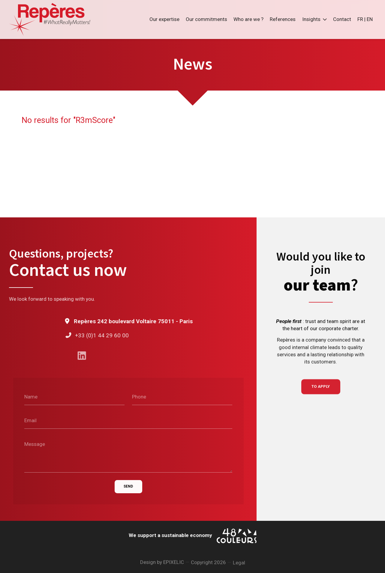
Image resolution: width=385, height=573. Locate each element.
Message (34, 444)
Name (31, 397)
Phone (139, 397)
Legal (239, 567)
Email (30, 420)
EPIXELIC (173, 565)
